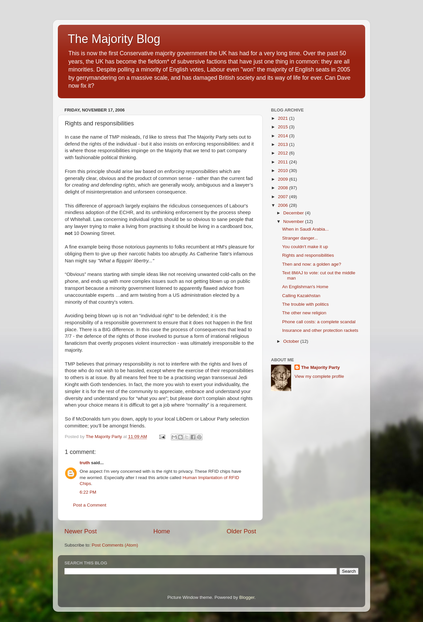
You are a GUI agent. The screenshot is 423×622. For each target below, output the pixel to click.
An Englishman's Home (305, 286)
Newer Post (80, 531)
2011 (283, 161)
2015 (283, 126)
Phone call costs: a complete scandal (319, 321)
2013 (283, 144)
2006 (283, 205)
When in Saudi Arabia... (305, 229)
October (291, 341)
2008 (283, 187)
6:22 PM (88, 492)
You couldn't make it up (305, 246)
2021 (283, 118)
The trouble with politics (305, 304)
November (294, 221)
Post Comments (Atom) (115, 545)
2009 (283, 179)
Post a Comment (89, 505)
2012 (283, 153)
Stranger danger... (300, 238)
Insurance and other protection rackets (320, 330)
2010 (283, 170)
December (294, 212)
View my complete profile (319, 376)
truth (85, 462)
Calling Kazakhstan (301, 295)
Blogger (246, 597)
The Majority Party (320, 367)
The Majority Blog (114, 39)
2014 (283, 135)
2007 (283, 196)
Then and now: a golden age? (311, 264)
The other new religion (304, 312)
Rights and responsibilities (308, 255)
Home (161, 531)
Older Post (241, 531)
